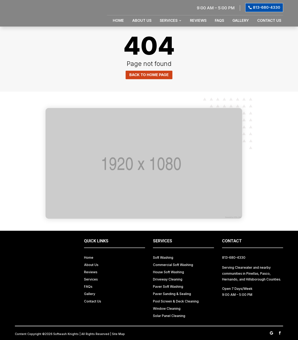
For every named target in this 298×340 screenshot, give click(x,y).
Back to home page (149, 75)
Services (169, 21)
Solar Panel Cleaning (169, 316)
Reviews (198, 21)
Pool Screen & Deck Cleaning (176, 301)
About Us (141, 21)
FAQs (219, 21)
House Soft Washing (168, 272)
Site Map (118, 334)
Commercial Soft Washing (173, 265)
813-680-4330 (266, 7)
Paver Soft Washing (168, 286)
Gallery (240, 21)
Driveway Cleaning (167, 279)
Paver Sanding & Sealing (172, 294)
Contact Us (269, 21)
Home (118, 21)
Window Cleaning (166, 308)
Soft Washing (163, 257)
